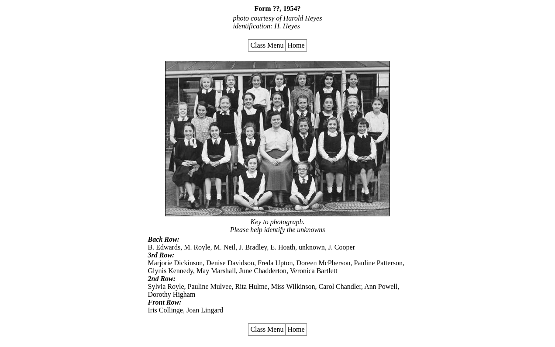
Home (295, 45)
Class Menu (266, 45)
